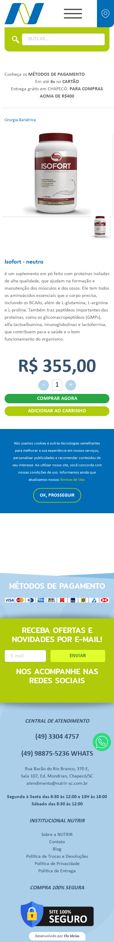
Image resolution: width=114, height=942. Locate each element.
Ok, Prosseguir (57, 495)
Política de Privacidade (57, 863)
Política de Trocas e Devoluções (57, 856)
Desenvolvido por (57, 936)
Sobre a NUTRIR (57, 834)
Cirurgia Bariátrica (20, 120)
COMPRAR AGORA (57, 398)
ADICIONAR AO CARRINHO (57, 411)
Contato (57, 842)
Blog (57, 849)
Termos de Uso (72, 480)
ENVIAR (78, 655)
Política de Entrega (57, 871)
